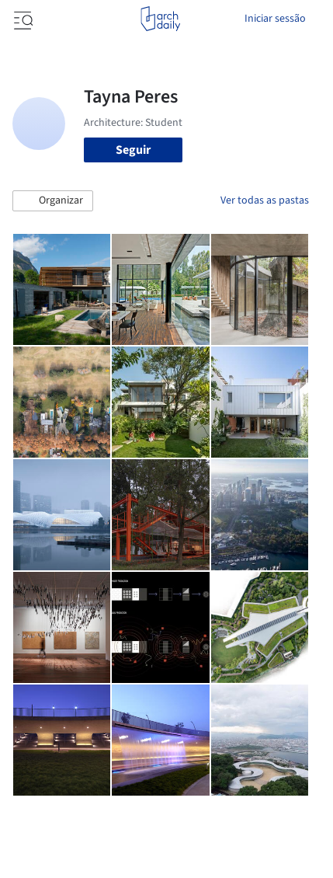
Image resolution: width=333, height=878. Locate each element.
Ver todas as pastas (264, 200)
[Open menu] (21, 18)
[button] (52, 201)
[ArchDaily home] (160, 18)
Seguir (133, 150)
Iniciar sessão (275, 18)
